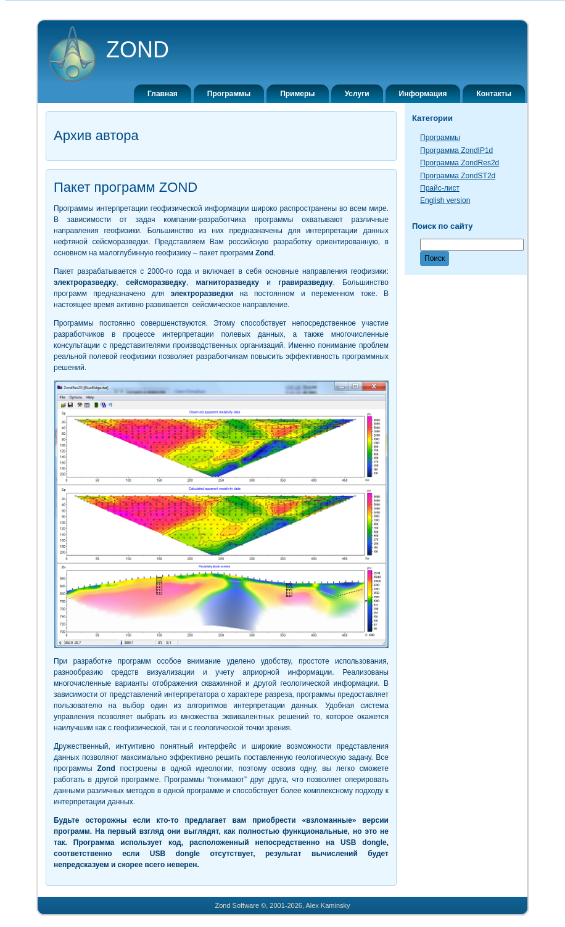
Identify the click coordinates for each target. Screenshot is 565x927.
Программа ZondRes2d (459, 163)
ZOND (137, 49)
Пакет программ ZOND (125, 187)
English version (445, 200)
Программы (440, 137)
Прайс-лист (440, 188)
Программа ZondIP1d (456, 150)
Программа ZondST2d (457, 175)
